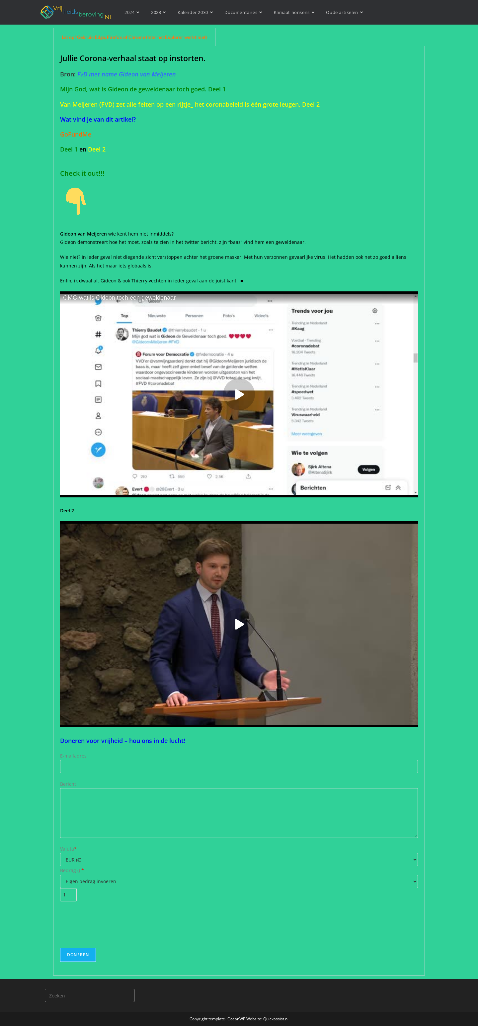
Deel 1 (69, 149)
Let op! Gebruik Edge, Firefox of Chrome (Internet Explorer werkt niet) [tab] (134, 37)
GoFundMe (75, 134)
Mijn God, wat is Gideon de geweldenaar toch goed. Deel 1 (143, 89)
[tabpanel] (239, 510)
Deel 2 (97, 149)
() (80, 870)
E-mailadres (73, 756)
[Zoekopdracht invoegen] (89, 995)
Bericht (68, 784)
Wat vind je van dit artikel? (98, 119)
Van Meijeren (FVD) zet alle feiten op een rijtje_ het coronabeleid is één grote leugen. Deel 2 (190, 104)
